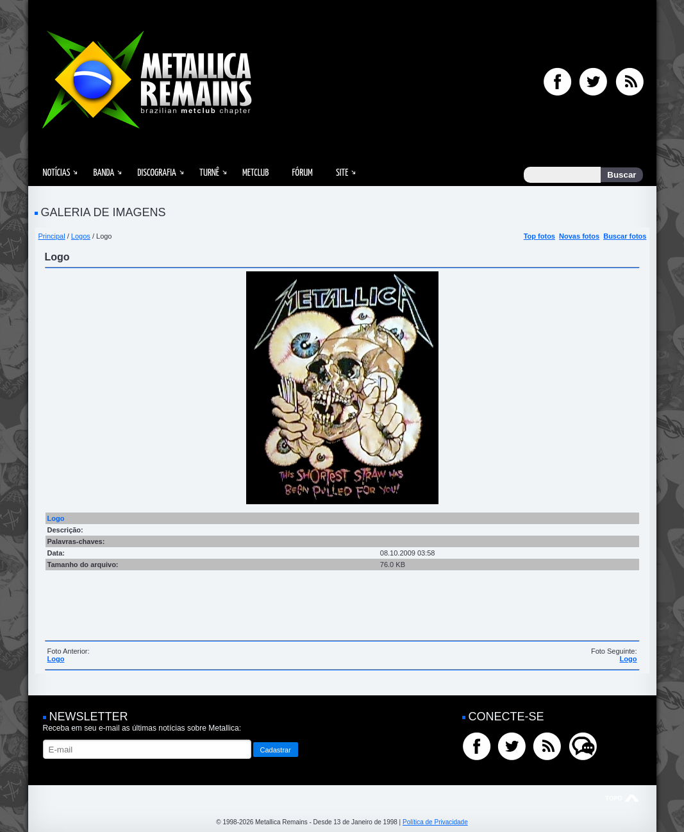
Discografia (156, 173)
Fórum (302, 173)
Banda (103, 173)
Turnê (209, 173)
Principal (51, 236)
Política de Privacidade (435, 822)
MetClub (255, 173)
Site (342, 173)
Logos (80, 236)
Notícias (57, 173)
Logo (56, 659)
